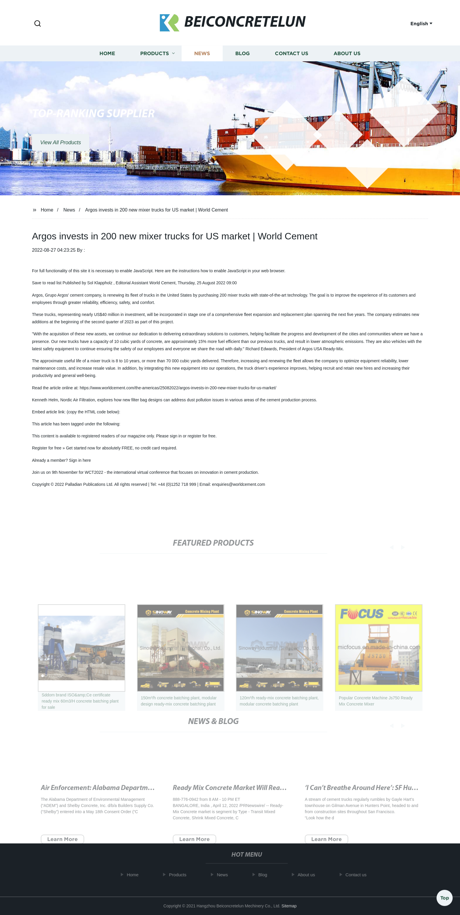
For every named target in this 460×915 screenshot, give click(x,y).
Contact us (291, 54)
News (202, 54)
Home (107, 54)
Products (154, 54)
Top (444, 897)
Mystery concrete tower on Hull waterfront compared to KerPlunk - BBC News (155, 796)
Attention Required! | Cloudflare (220, 796)
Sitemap (289, 906)
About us (347, 54)
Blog (242, 54)
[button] (37, 23)
